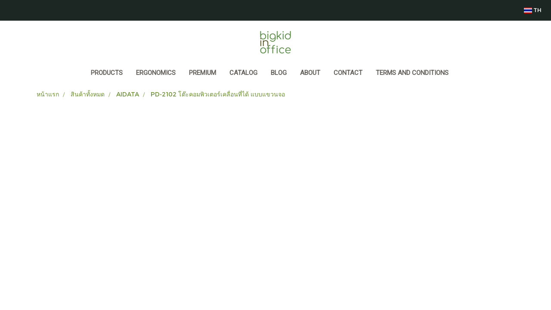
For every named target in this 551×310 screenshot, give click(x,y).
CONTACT (348, 73)
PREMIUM (202, 73)
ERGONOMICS (156, 73)
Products (107, 73)
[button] (463, 73)
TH (532, 10)
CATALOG (243, 73)
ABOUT (310, 73)
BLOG (279, 73)
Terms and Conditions (412, 73)
